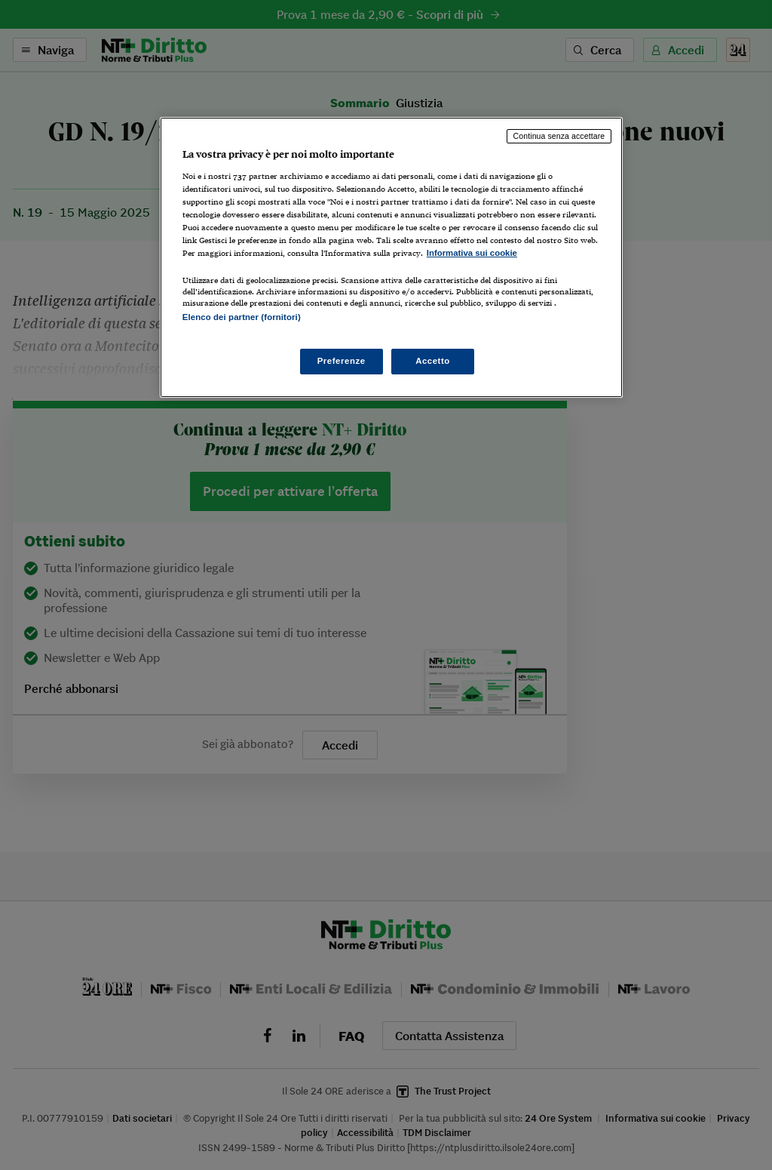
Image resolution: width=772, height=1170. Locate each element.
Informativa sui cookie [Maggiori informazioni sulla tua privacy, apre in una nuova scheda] (472, 252)
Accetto (432, 360)
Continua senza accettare (559, 135)
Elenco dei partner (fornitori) (241, 317)
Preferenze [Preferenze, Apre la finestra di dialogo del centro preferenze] (341, 360)
